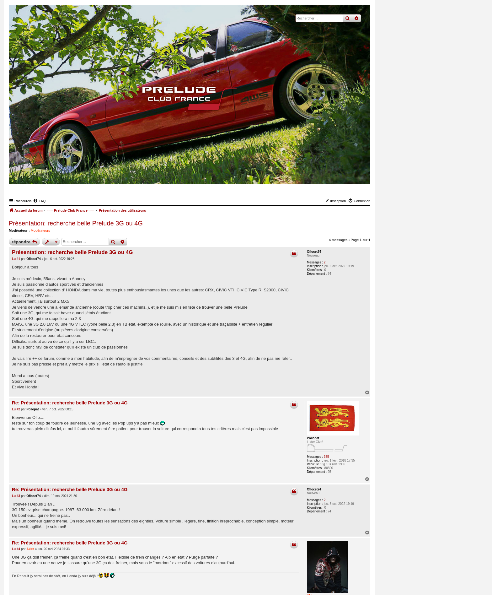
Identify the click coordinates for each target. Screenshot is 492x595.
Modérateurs (40, 230)
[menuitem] (39, 201)
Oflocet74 (314, 251)
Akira (30, 549)
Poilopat (313, 438)
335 (326, 456)
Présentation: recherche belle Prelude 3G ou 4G (76, 223)
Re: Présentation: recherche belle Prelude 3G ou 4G (69, 402)
